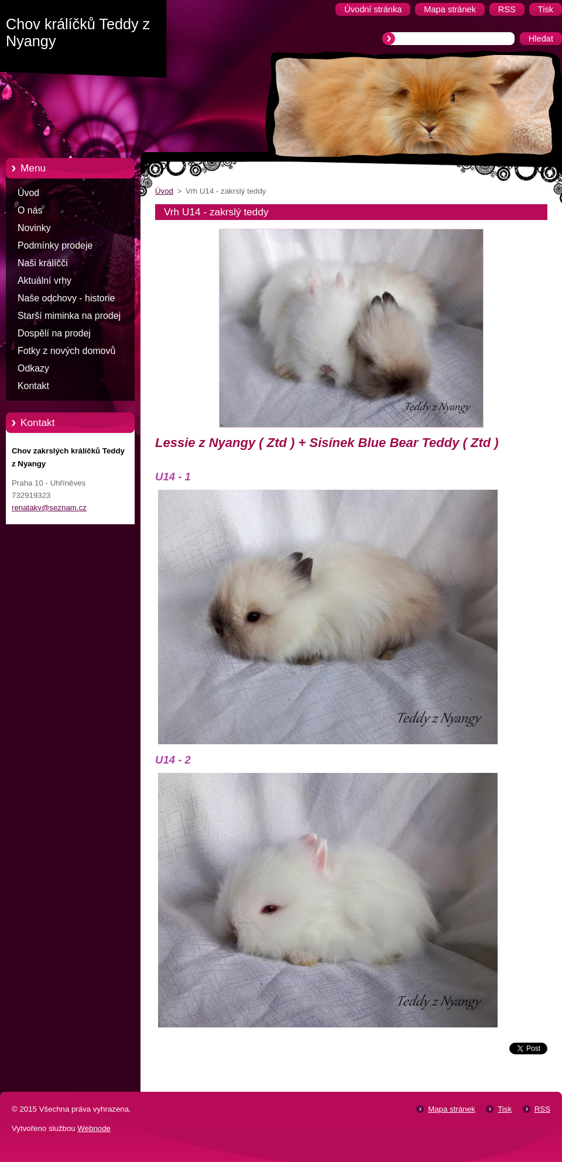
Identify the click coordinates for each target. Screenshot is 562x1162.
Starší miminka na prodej (69, 316)
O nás (30, 210)
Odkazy (33, 368)
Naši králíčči (43, 263)
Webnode (94, 1128)
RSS (542, 1109)
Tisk (505, 1109)
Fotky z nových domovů (66, 351)
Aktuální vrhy (44, 281)
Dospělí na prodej (54, 333)
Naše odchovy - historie (66, 298)
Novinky (34, 228)
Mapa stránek (451, 1109)
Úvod (28, 193)
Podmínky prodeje (55, 245)
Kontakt (33, 386)
